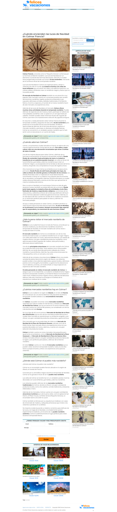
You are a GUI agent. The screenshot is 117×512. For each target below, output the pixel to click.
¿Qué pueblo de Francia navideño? (83, 198)
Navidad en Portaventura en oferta (31, 476)
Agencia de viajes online (29, 507)
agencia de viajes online (56, 136)
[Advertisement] (58, 21)
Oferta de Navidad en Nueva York (55, 458)
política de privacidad (78, 44)
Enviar (46, 439)
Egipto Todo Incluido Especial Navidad (56, 493)
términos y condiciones (50, 436)
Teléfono (51, 424)
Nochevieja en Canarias (28, 458)
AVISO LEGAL (40, 507)
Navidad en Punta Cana (53, 476)
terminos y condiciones (85, 42)
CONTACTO (48, 507)
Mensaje (26, 427)
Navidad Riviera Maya (28, 493)
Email (27, 424)
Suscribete (90, 40)
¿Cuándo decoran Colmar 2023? (82, 143)
